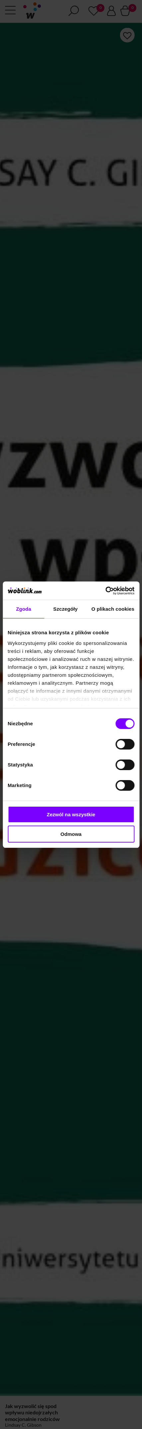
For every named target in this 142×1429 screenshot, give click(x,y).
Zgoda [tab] (23, 609)
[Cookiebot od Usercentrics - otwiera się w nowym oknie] (105, 590)
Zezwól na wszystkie (71, 814)
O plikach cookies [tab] (112, 609)
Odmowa (71, 834)
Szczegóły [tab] (65, 609)
